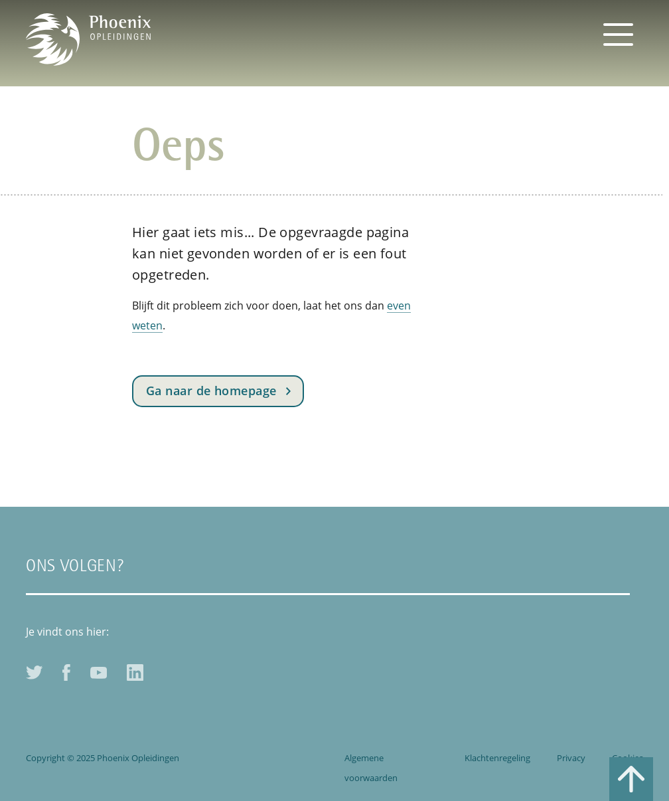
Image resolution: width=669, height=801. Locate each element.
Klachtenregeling (497, 758)
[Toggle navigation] (618, 33)
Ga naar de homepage (211, 391)
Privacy (571, 758)
